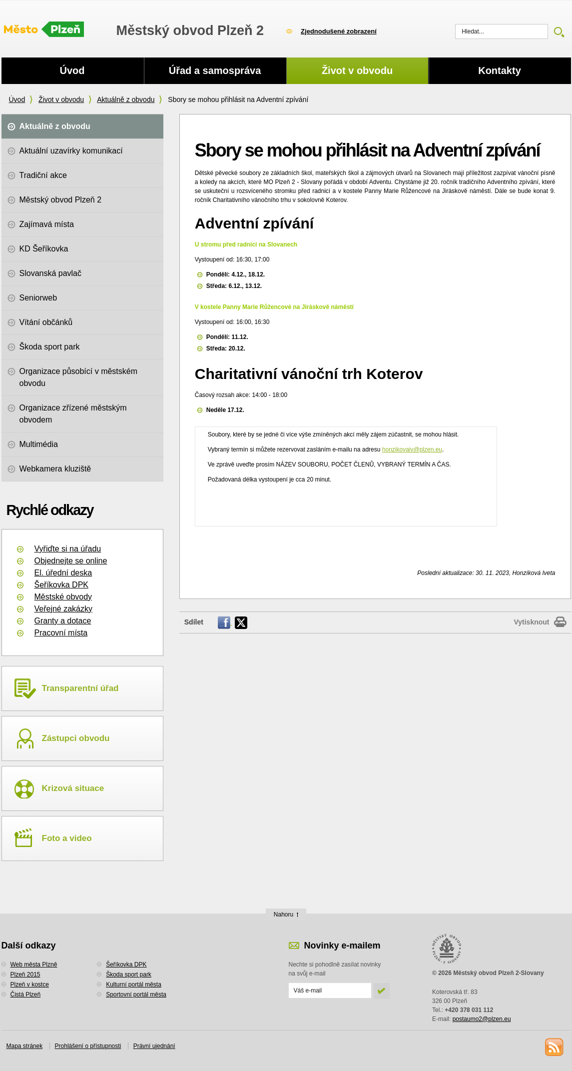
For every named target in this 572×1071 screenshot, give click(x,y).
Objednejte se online (70, 560)
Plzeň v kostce (29, 984)
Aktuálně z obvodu (125, 100)
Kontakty (499, 70)
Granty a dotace (62, 620)
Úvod (17, 100)
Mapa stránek (24, 1046)
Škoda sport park (128, 974)
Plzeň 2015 (25, 974)
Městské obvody (63, 596)
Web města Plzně (33, 964)
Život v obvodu (61, 100)
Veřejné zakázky (63, 608)
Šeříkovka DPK (61, 584)
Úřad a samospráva (215, 70)
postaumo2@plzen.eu (482, 1019)
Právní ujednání (154, 1046)
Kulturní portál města (133, 984)
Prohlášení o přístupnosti (88, 1046)
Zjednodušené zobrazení (339, 31)
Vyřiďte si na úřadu (67, 548)
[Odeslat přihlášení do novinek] (330, 990)
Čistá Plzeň (25, 994)
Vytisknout (531, 622)
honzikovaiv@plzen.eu (412, 449)
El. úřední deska (63, 572)
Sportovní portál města (136, 994)
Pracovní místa (61, 632)
